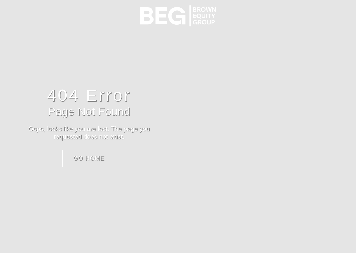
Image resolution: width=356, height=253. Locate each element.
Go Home (89, 158)
